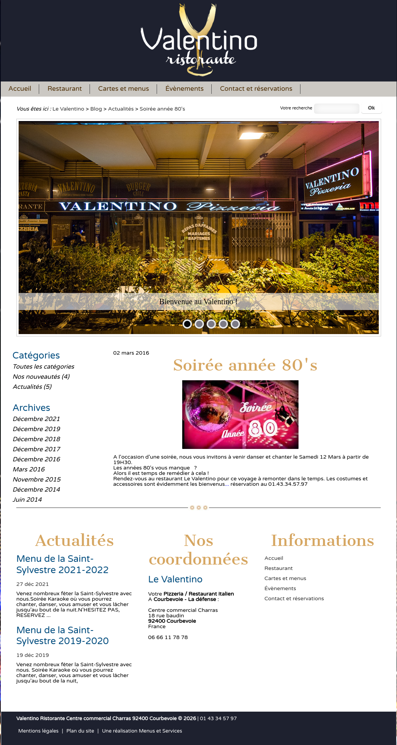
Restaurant (64, 89)
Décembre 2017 (36, 449)
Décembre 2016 (36, 459)
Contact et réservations (256, 89)
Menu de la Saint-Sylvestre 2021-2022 (62, 564)
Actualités (121, 109)
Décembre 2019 (36, 429)
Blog (96, 109)
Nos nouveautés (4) (40, 377)
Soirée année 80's (162, 109)
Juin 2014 (26, 500)
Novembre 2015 (36, 479)
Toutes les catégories (43, 367)
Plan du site (80, 731)
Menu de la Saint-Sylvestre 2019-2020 (62, 636)
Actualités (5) (31, 387)
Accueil (20, 89)
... (227, 484)
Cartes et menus (123, 89)
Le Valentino (68, 109)
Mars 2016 (28, 469)
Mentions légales (38, 731)
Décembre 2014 (36, 490)
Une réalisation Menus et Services (142, 731)
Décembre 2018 (36, 439)
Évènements (184, 89)
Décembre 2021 (36, 419)
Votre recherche (296, 108)
